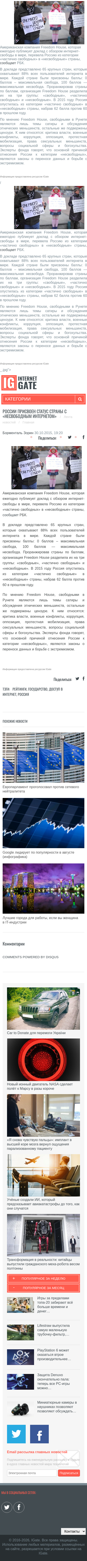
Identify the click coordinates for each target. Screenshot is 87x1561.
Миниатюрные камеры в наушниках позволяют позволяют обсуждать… (57, 1407)
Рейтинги (20, 689)
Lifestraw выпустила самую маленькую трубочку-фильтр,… (53, 1330)
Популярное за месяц (43, 1288)
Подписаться (69, 1473)
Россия (23, 694)
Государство (37, 689)
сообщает (8, 63)
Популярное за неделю (43, 1278)
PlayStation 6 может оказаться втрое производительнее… (54, 1354)
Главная (28, 422)
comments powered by (31, 957)
